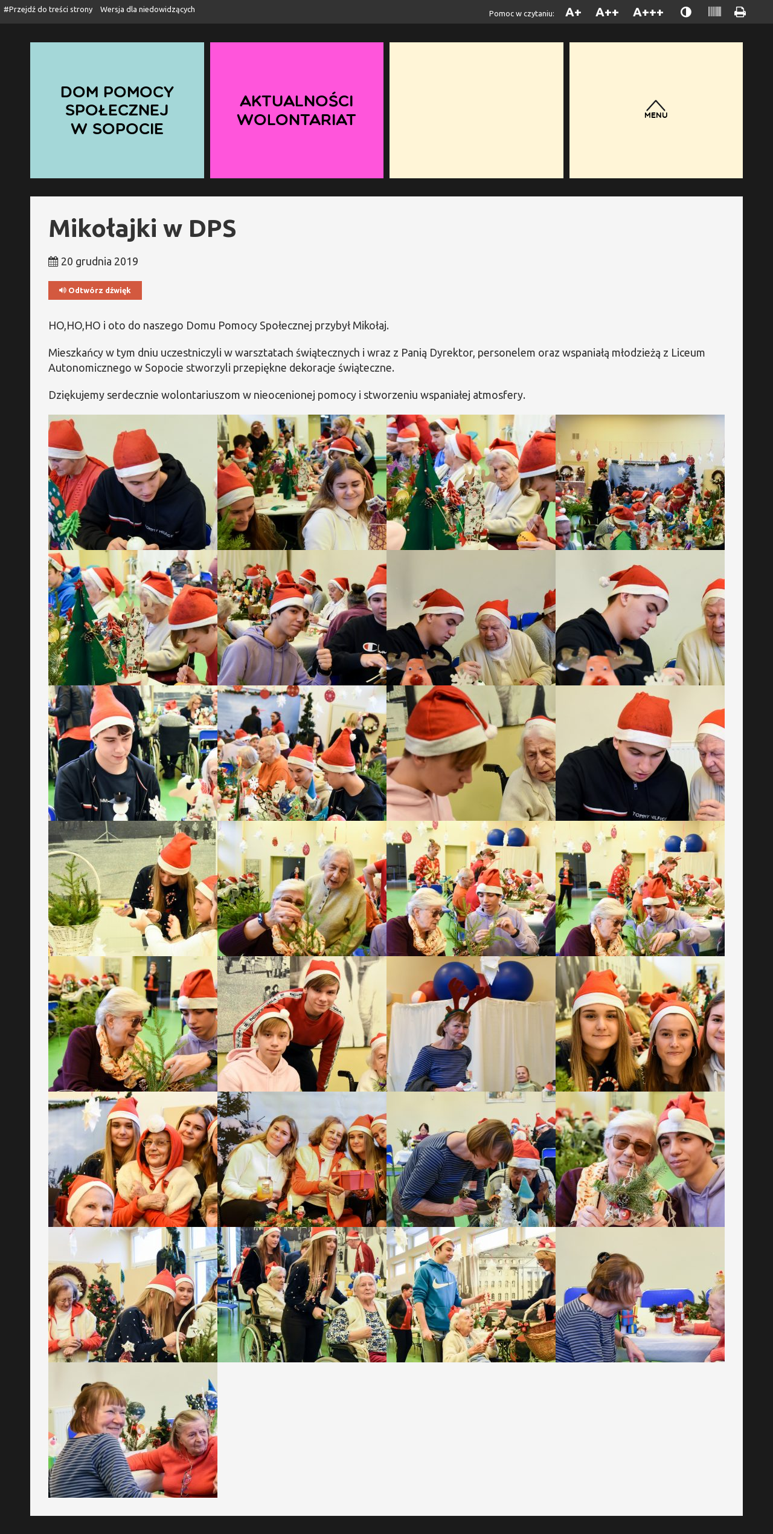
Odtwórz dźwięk (95, 290)
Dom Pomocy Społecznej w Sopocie (117, 110)
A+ (573, 12)
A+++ (648, 12)
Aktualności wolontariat (296, 110)
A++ (607, 12)
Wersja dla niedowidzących (147, 9)
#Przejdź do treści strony (48, 9)
